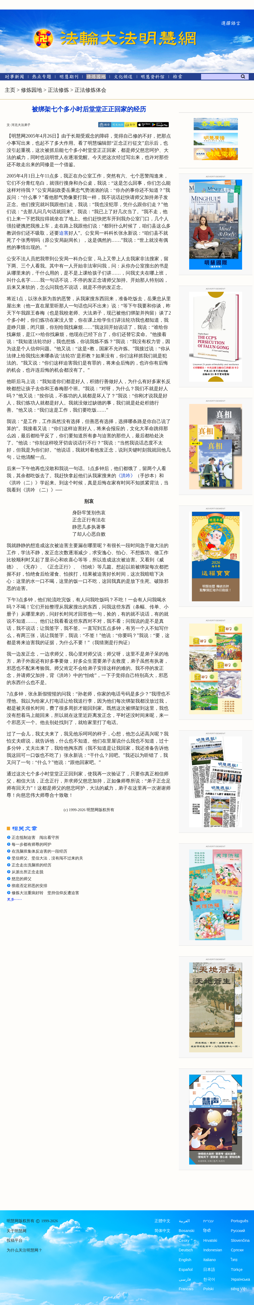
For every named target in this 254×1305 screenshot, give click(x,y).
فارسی (185, 1279)
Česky (184, 1240)
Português (239, 1221)
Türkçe (236, 1269)
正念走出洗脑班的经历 (31, 865)
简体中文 (162, 1231)
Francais (186, 1289)
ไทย (234, 1260)
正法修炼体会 (90, 90)
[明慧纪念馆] (153, 77)
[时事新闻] (12, 77)
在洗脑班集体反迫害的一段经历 (39, 851)
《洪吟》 (125, 475)
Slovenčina (240, 1240)
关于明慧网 (16, 1231)
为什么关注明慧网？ (24, 1250)
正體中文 (162, 1221)
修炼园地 (31, 90)
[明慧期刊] (69, 77)
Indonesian (212, 1250)
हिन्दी (207, 1231)
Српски (237, 1250)
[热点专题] (41, 77)
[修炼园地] (96, 77)
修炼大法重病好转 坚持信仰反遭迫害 (45, 893)
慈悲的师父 (21, 879)
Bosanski (186, 1231)
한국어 (209, 1279)
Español (186, 1269)
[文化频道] (123, 77)
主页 (10, 90)
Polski (208, 1289)
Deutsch (186, 1250)
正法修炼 (58, 90)
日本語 (209, 1269)
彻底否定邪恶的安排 (29, 886)
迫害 (64, 233)
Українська (240, 1279)
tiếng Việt (239, 1289)
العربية (184, 1221)
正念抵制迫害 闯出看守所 (35, 837)
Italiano (209, 1260)
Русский (238, 1231)
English (185, 1260)
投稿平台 (14, 1240)
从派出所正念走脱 (27, 872)
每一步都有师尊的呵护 (31, 844)
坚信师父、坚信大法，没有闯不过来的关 (47, 858)
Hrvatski (210, 1240)
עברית (208, 1221)
